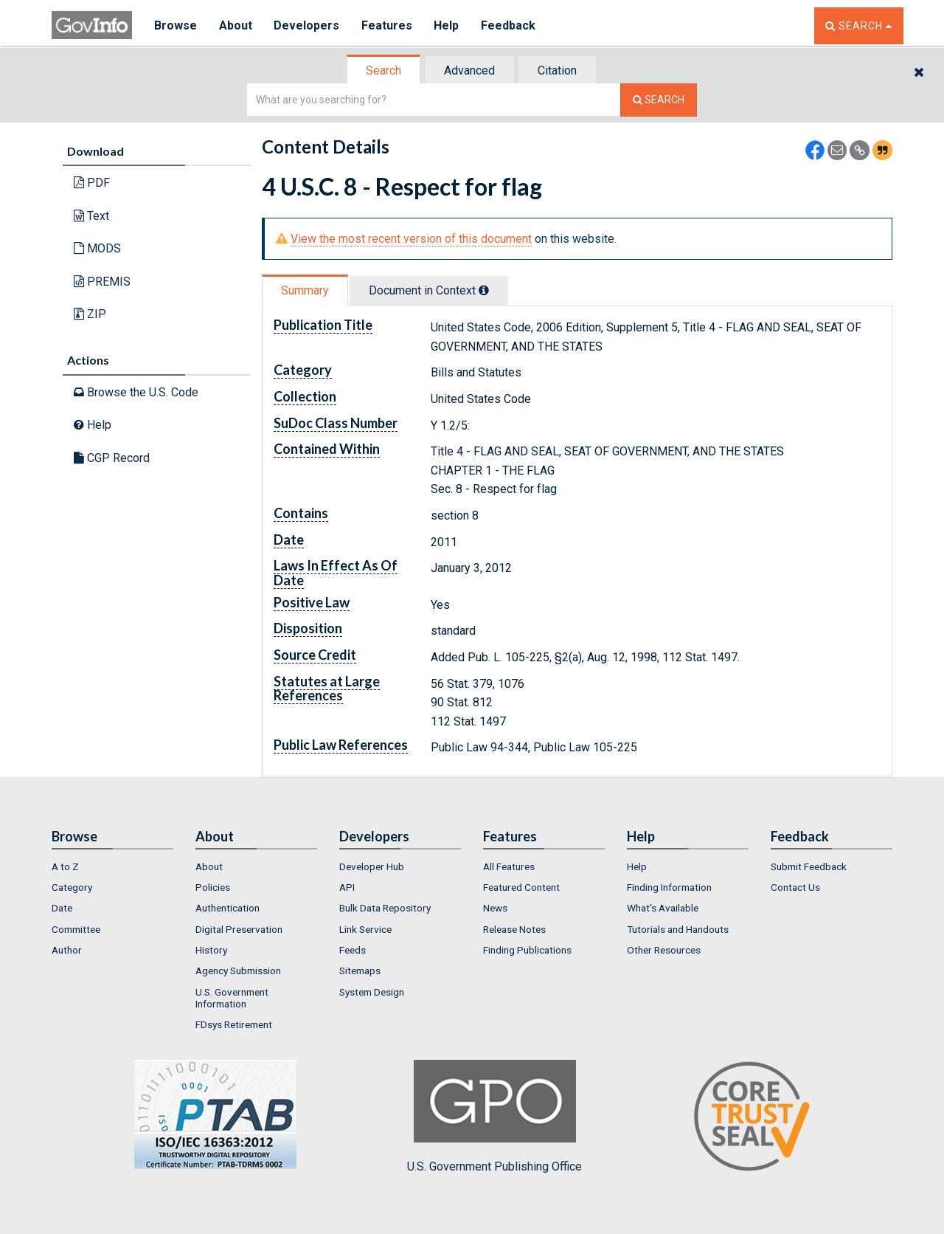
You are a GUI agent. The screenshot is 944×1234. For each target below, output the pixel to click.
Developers (307, 25)
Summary (305, 290)
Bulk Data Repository (385, 908)
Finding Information (669, 887)
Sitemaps (360, 970)
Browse (175, 25)
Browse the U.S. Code (136, 392)
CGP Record (112, 458)
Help (447, 25)
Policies (212, 887)
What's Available (662, 908)
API (347, 887)
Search (383, 70)
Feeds (352, 950)
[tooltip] (484, 290)
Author (67, 950)
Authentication (227, 908)
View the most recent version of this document (411, 239)
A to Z (65, 866)
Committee (76, 929)
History (211, 950)
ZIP (90, 314)
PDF (92, 183)
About (235, 25)
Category (72, 887)
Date (62, 908)
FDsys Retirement (233, 1024)
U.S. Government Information (231, 998)
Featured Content (521, 887)
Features (387, 25)
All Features (509, 866)
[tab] (384, 70)
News (495, 908)
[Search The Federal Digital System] (658, 100)
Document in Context (429, 290)
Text (91, 216)
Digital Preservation (238, 929)
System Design (371, 992)
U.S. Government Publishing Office (494, 1116)
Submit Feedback (809, 866)
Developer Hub (371, 866)
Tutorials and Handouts (678, 929)
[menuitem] (112, 866)
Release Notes (514, 929)
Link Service (365, 929)
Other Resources (664, 950)
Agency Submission (238, 970)
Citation (557, 70)
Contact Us (795, 887)
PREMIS (102, 282)
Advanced (469, 70)
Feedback (509, 25)
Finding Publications (527, 950)
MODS (97, 248)
